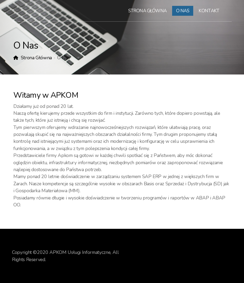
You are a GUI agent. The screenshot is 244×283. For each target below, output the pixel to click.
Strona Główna (36, 57)
